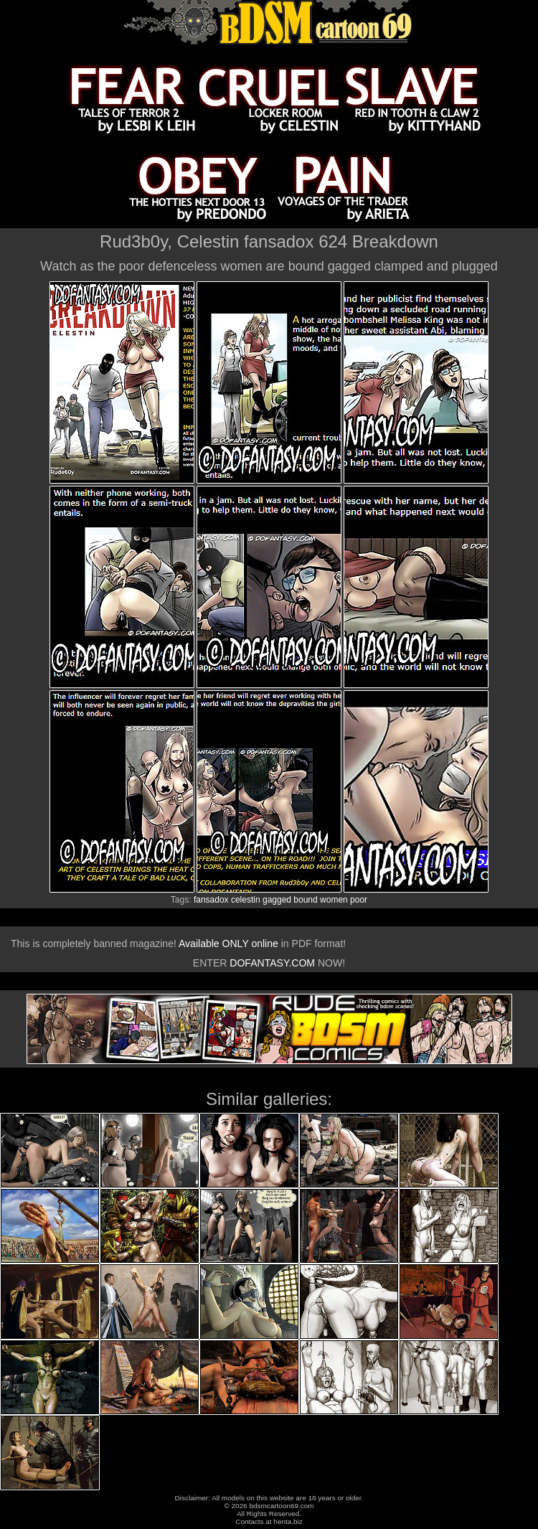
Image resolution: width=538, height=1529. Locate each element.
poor (358, 900)
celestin (245, 900)
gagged (277, 900)
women (334, 900)
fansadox (211, 900)
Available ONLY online (228, 943)
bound (305, 900)
